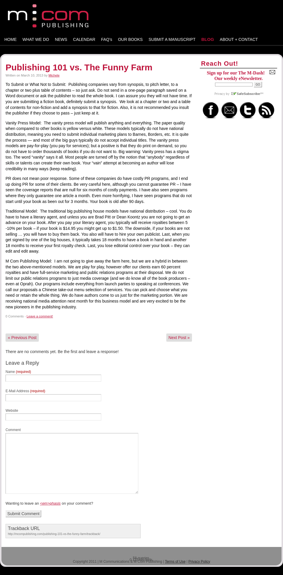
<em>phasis (50, 503)
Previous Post (22, 337)
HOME (10, 39)
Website (12, 411)
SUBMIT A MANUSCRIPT (172, 39)
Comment (13, 430)
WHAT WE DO (35, 39)
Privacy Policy (199, 562)
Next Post (179, 337)
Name (18, 372)
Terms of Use (175, 562)
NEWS (61, 39)
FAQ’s (106, 39)
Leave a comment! (40, 316)
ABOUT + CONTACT (239, 39)
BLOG (207, 39)
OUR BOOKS (130, 39)
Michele (54, 75)
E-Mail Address (25, 391)
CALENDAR (84, 39)
